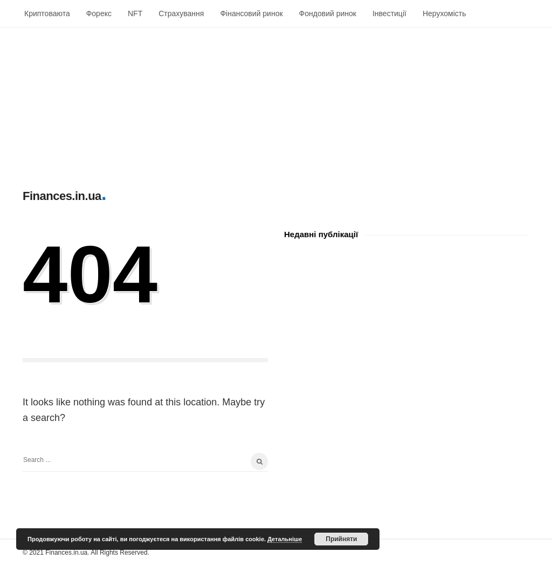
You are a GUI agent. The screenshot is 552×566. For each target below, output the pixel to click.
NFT (135, 13)
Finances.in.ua (62, 196)
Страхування (181, 13)
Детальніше (284, 539)
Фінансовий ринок (251, 13)
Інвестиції (389, 13)
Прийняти (341, 539)
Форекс (99, 13)
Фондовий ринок (327, 13)
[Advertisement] (276, 102)
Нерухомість (444, 13)
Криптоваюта (47, 13)
